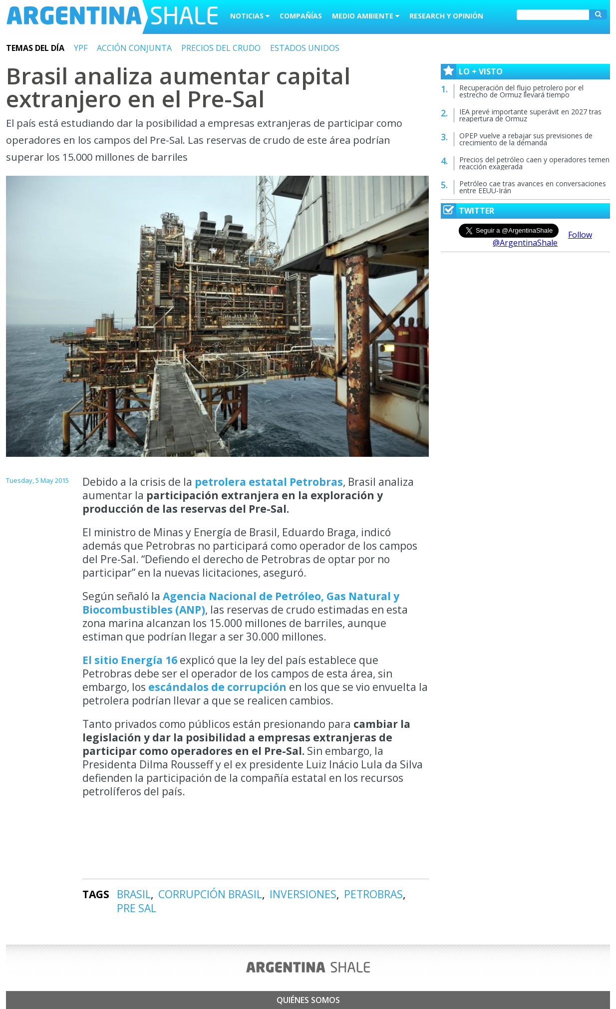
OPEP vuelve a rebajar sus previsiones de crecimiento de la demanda (526, 139)
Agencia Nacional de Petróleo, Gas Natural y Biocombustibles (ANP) (240, 603)
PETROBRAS (373, 894)
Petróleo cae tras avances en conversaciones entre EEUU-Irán (532, 187)
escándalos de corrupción (217, 687)
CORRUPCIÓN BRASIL (210, 894)
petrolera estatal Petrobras (269, 482)
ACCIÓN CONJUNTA (134, 47)
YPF (80, 47)
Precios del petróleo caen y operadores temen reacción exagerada (534, 163)
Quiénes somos (308, 1000)
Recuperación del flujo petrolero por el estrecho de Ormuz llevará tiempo (521, 91)
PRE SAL (136, 908)
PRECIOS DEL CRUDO (221, 47)
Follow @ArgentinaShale (542, 238)
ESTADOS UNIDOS (304, 47)
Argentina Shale (112, 17)
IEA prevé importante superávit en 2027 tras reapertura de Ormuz (530, 115)
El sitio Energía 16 (129, 660)
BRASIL (134, 894)
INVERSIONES (303, 894)
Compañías (301, 15)
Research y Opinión (446, 15)
